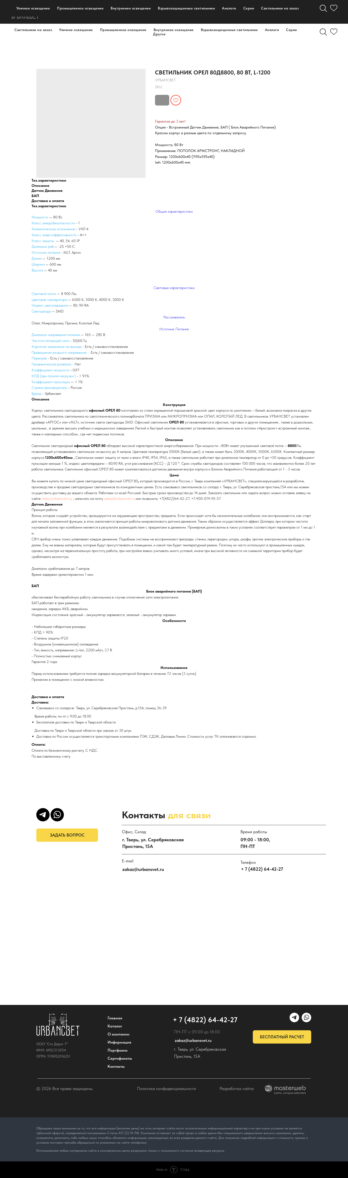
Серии (291, 30)
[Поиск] (323, 32)
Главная (115, 1018)
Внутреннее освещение (174, 30)
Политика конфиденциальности (166, 1088)
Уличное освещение (76, 30)
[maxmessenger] (250, 11)
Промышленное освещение (123, 30)
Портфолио (78, 14)
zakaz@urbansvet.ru (119, 498)
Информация (119, 1042)
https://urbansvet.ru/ (57, 498)
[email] (282, 11)
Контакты (114, 14)
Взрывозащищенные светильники (229, 30)
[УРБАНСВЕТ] (261, 11)
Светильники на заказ (33, 30)
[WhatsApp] (271, 11)
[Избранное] (333, 32)
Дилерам (148, 14)
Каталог (62, 9)
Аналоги (272, 30)
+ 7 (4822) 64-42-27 (206, 12)
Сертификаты (120, 1058)
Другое (159, 34)
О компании (97, 9)
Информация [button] (137, 9)
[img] (58, 1024)
